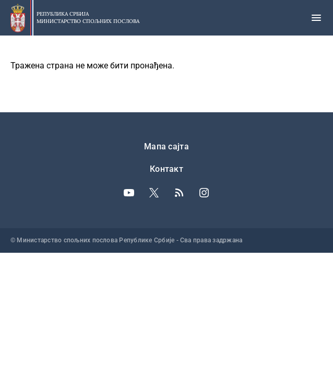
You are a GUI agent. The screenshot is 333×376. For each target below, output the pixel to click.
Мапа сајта (166, 146)
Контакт (166, 169)
